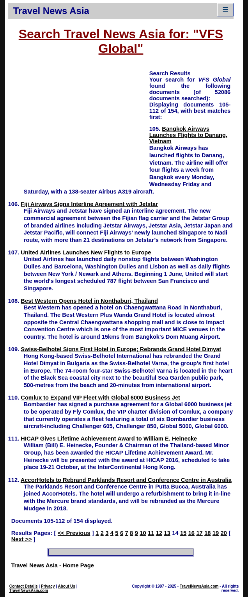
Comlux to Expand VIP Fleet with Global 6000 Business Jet (100, 397)
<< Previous (74, 533)
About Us (66, 586)
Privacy (48, 586)
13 (167, 533)
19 (216, 533)
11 (151, 533)
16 (191, 533)
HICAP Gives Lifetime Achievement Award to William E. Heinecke (109, 438)
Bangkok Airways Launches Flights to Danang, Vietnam (188, 135)
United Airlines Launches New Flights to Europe (86, 252)
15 (183, 533)
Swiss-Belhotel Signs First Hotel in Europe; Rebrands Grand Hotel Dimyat (121, 349)
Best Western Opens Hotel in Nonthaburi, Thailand (89, 301)
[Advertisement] (78, 124)
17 (199, 533)
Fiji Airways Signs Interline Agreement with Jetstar (89, 204)
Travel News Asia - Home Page (52, 565)
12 (159, 533)
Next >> (21, 539)
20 (224, 533)
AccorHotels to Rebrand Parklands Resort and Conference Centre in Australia (126, 480)
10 (143, 533)
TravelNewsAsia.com (28, 590)
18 (207, 533)
